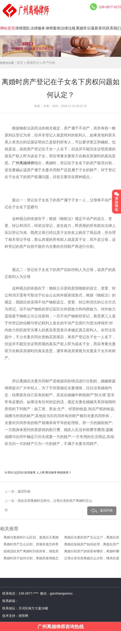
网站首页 (7, 28)
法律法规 (68, 28)
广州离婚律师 (23, 163)
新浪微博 (30, 472)
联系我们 (113, 28)
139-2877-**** (29, 593)
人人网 (40, 472)
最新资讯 (98, 28)
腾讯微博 (51, 472)
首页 (20, 62)
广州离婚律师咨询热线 (60, 626)
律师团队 (22, 28)
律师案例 (53, 28)
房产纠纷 (48, 62)
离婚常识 (83, 28)
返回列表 (24, 491)
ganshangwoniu (61, 593)
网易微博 (63, 472)
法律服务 (37, 28)
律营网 (23, 616)
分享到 (9, 472)
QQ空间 (19, 472)
